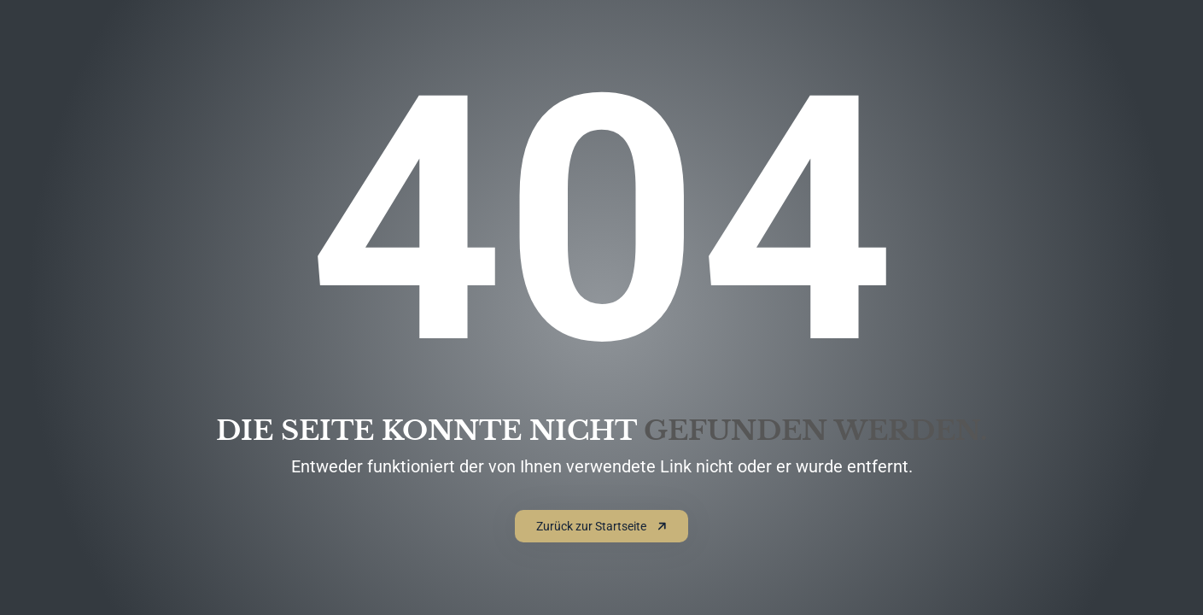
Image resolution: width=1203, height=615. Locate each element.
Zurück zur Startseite (601, 526)
